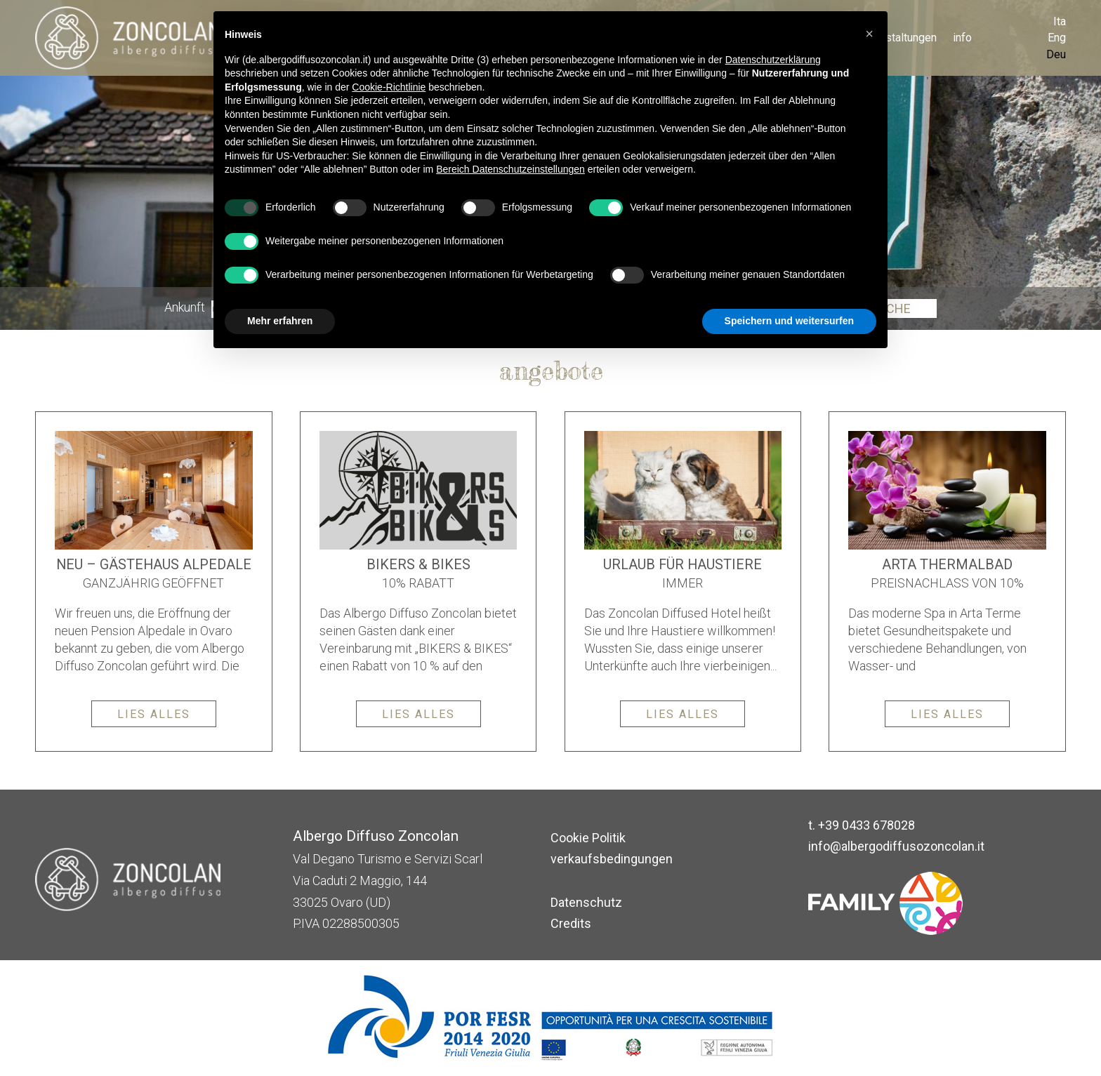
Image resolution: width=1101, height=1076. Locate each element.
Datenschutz (586, 902)
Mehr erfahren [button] (279, 320)
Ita (1059, 21)
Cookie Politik (588, 837)
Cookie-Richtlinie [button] (389, 87)
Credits (570, 923)
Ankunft (184, 307)
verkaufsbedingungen (611, 858)
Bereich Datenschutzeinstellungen (510, 169)
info (962, 37)
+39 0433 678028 (866, 825)
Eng (1057, 37)
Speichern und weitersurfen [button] (789, 320)
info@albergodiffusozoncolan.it (896, 846)
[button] (869, 33)
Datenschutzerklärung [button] (773, 59)
